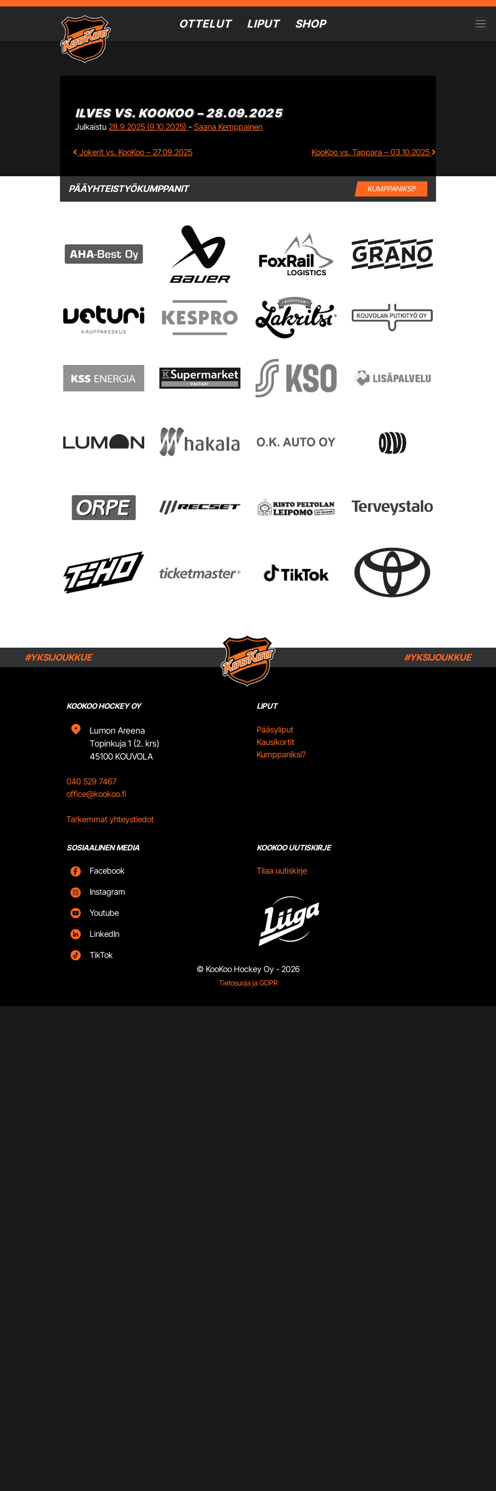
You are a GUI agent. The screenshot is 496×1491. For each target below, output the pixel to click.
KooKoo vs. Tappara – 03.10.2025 (374, 152)
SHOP (312, 23)
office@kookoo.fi (96, 807)
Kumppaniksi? (281, 767)
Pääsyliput (275, 742)
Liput (263, 23)
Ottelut (203, 23)
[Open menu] (480, 24)
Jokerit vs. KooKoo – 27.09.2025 (132, 152)
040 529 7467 (91, 794)
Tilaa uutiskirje (282, 883)
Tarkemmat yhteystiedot (110, 832)
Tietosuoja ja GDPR (248, 995)
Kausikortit (275, 755)
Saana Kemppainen (228, 127)
